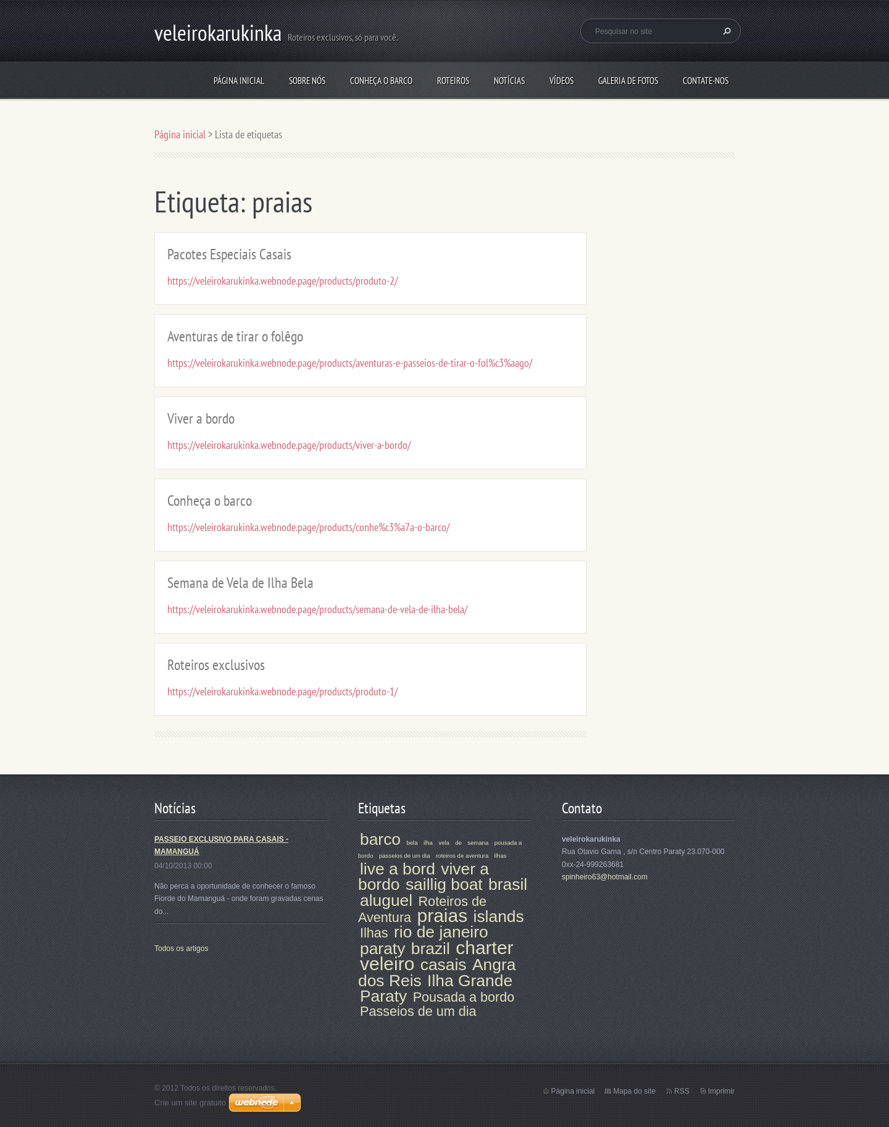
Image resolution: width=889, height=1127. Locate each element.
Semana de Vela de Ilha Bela (240, 582)
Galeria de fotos (628, 80)
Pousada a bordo (464, 997)
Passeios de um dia (418, 1011)
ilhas (501, 855)
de (458, 842)
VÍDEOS (561, 80)
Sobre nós (307, 80)
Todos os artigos (181, 948)
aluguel (386, 900)
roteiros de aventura (462, 855)
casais (443, 964)
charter (484, 947)
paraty (382, 948)
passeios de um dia (404, 855)
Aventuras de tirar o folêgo (235, 336)
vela (443, 842)
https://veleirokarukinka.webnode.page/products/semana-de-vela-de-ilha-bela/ (317, 609)
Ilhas (374, 933)
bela (411, 842)
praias (442, 915)
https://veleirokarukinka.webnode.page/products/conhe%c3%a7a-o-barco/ (308, 527)
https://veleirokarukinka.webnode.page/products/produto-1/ (282, 691)
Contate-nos (705, 80)
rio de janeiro (441, 932)
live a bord (397, 869)
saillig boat (444, 884)
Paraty (383, 996)
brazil (430, 948)
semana (477, 842)
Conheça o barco (381, 80)
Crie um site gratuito (190, 1102)
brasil (507, 884)
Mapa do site (634, 1091)
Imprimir (721, 1091)
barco (380, 839)
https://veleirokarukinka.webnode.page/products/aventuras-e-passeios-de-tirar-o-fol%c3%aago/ (349, 363)
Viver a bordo (201, 418)
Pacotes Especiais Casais (229, 254)
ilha (428, 842)
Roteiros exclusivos (216, 664)
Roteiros (453, 80)
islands (499, 916)
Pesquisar (725, 31)
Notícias (509, 80)
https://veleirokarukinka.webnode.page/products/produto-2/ (282, 281)
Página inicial (239, 80)
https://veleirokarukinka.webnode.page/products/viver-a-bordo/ (289, 445)
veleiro (387, 963)
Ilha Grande (469, 980)
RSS (682, 1091)
